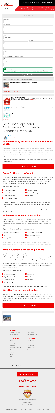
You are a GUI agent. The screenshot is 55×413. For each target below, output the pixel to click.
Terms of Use (42, 71)
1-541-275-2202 (27, 386)
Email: (5, 51)
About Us (34, 8)
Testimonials (31, 345)
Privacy (47, 71)
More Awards (6, 119)
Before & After (31, 343)
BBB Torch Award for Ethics (17, 106)
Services (22, 8)
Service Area (47, 8)
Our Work (28, 8)
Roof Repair (31, 332)
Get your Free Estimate (28, 75)
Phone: (5, 46)
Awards (12, 352)
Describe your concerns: (9, 62)
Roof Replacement (15, 332)
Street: (5, 30)
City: (4, 35)
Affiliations (12, 345)
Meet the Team (14, 349)
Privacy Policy (32, 409)
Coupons (12, 354)
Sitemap (47, 409)
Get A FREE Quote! (28, 166)
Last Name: (6, 24)
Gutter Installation (32, 334)
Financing (40, 7)
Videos (29, 349)
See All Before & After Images (11, 91)
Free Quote (52, 8)
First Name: (6, 19)
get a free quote (27, 374)
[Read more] (33, 99)
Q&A (11, 361)
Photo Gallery (31, 347)
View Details (6, 87)
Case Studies (31, 340)
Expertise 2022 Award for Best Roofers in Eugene (22, 113)
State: (5, 40)
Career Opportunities (15, 347)
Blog (11, 356)
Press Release (13, 359)
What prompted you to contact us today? (13, 56)
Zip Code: (31, 40)
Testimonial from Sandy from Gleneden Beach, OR (22, 138)
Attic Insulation (14, 334)
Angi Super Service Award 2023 (18, 97)
